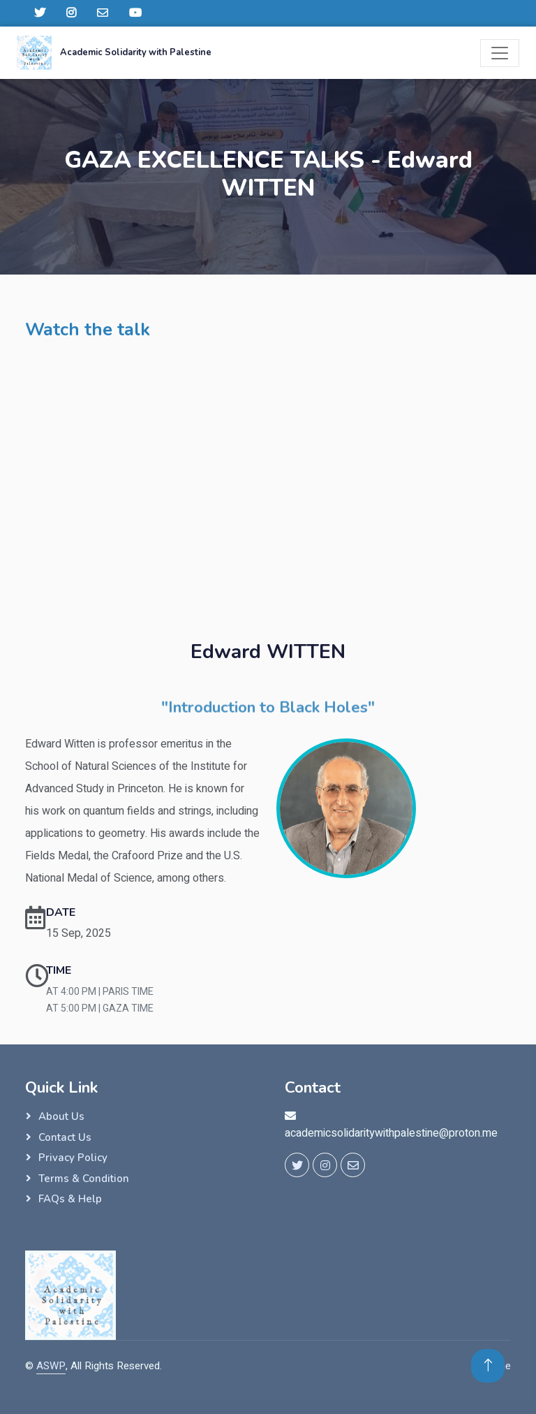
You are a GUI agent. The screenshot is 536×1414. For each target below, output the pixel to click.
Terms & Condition (83, 1179)
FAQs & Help (70, 1199)
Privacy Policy (72, 1158)
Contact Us (64, 1137)
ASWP (51, 1365)
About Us (61, 1116)
